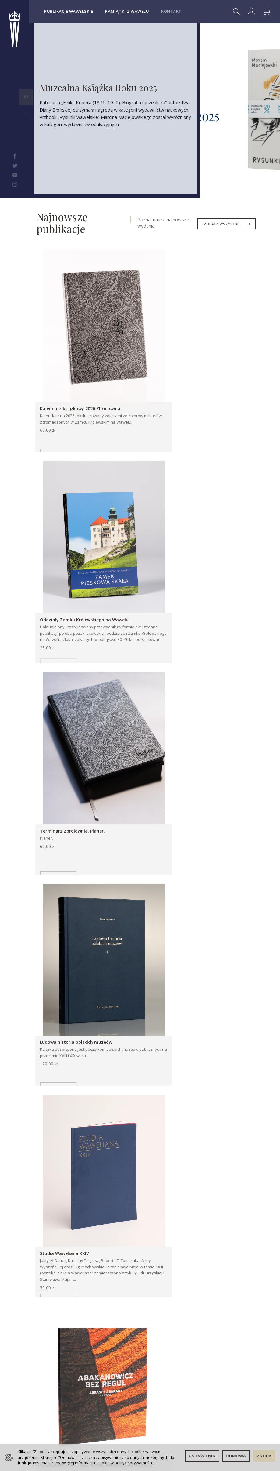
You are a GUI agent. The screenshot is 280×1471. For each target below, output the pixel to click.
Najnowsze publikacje (62, 223)
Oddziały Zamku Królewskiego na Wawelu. (200, 387)
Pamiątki (148, 973)
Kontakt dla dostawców (55, 1433)
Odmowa (236, 1456)
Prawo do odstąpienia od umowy (99, 1384)
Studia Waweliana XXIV (65, 792)
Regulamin (98, 1340)
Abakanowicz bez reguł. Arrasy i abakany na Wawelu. (202, 795)
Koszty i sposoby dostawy (96, 1353)
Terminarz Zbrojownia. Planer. (73, 590)
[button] (254, 1122)
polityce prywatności (133, 1463)
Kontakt (171, 11)
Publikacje (47, 973)
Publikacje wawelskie (68, 11)
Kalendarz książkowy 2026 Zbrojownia (81, 387)
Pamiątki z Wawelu (127, 11)
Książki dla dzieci (99, 973)
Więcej (64, 1181)
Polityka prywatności (99, 1400)
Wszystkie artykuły (221, 1015)
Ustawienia (202, 1456)
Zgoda (264, 1456)
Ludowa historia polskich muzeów (191, 590)
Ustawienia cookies (98, 1413)
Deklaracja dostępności (145, 1351)
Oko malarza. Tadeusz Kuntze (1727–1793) (87, 1062)
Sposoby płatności (96, 1369)
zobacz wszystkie (223, 224)
